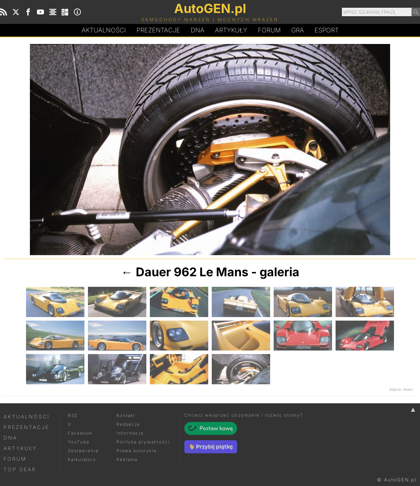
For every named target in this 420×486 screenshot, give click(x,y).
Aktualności (104, 30)
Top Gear (20, 469)
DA (197, 30)
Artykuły (231, 30)
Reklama (127, 459)
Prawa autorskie (136, 450)
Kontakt (125, 415)
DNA (10, 438)
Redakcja (128, 424)
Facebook (80, 433)
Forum (269, 30)
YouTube (79, 441)
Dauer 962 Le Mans (192, 272)
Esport (326, 30)
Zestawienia (83, 450)
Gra (297, 30)
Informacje (130, 433)
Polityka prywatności (143, 441)
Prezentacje (158, 30)
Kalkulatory (82, 459)
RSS (73, 415)
